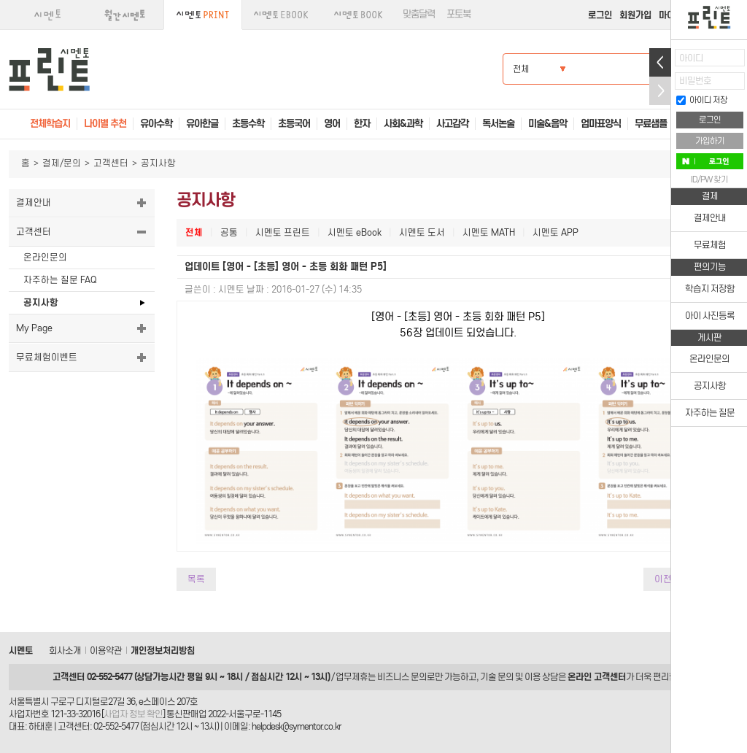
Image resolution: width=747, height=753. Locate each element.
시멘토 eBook (355, 232)
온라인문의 (45, 257)
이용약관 (106, 650)
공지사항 (40, 302)
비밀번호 (695, 80)
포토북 (458, 14)
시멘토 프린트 (282, 232)
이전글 (667, 579)
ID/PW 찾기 (709, 179)
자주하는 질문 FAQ (59, 279)
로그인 (600, 14)
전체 (194, 232)
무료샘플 (651, 123)
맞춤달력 (419, 14)
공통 (229, 232)
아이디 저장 (701, 100)
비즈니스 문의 (402, 676)
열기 (660, 62)
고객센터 (110, 163)
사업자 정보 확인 (133, 713)
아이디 (691, 58)
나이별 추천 (105, 123)
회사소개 (65, 650)
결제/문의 (61, 163)
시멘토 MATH (488, 232)
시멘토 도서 (422, 232)
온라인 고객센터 (597, 676)
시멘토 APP (555, 232)
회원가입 (635, 14)
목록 (196, 579)
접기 (660, 91)
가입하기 (709, 141)
